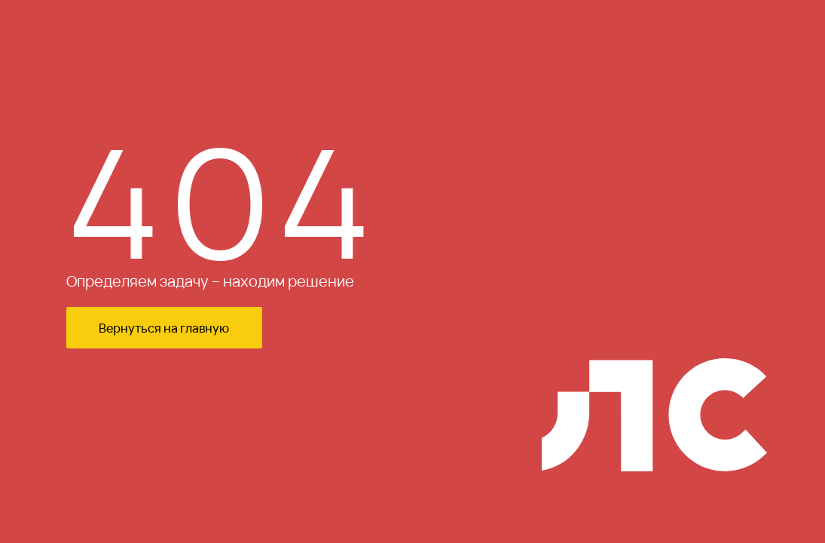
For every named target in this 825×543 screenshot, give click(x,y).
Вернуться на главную (164, 328)
